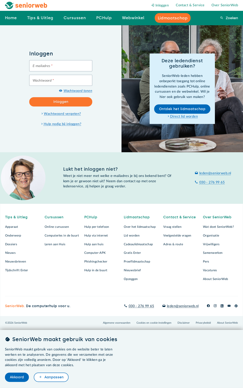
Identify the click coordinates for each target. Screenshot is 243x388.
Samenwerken (213, 252)
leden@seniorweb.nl (215, 173)
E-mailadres (42, 66)
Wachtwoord (43, 80)
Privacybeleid (203, 323)
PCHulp (90, 217)
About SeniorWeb (215, 279)
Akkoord (17, 377)
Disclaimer (184, 323)
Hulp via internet (96, 235)
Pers (206, 261)
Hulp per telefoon (96, 226)
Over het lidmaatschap (140, 226)
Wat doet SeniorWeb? (218, 226)
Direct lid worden (184, 116)
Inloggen (160, 5)
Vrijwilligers (211, 244)
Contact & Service (190, 5)
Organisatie (211, 235)
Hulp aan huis (94, 244)
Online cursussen (57, 226)
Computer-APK (95, 252)
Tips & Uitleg (16, 217)
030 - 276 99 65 (212, 182)
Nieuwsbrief (132, 270)
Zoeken (231, 18)
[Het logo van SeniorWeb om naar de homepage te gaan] (26, 5)
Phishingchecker (95, 261)
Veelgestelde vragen (177, 235)
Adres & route (173, 244)
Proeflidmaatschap (137, 261)
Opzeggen (131, 279)
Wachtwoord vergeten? (62, 114)
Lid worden (132, 235)
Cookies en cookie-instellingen (153, 323)
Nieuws (10, 252)
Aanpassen (53, 377)
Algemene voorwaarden (116, 323)
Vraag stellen (172, 226)
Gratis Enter (132, 252)
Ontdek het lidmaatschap (182, 109)
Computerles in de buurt (62, 235)
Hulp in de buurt (95, 270)
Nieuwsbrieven (15, 261)
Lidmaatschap (137, 217)
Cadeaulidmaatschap (138, 244)
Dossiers (11, 244)
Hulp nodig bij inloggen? (62, 124)
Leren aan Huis (55, 244)
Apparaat (11, 226)
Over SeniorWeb (224, 5)
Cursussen (54, 217)
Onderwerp (13, 235)
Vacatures (210, 270)
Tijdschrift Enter (16, 270)
